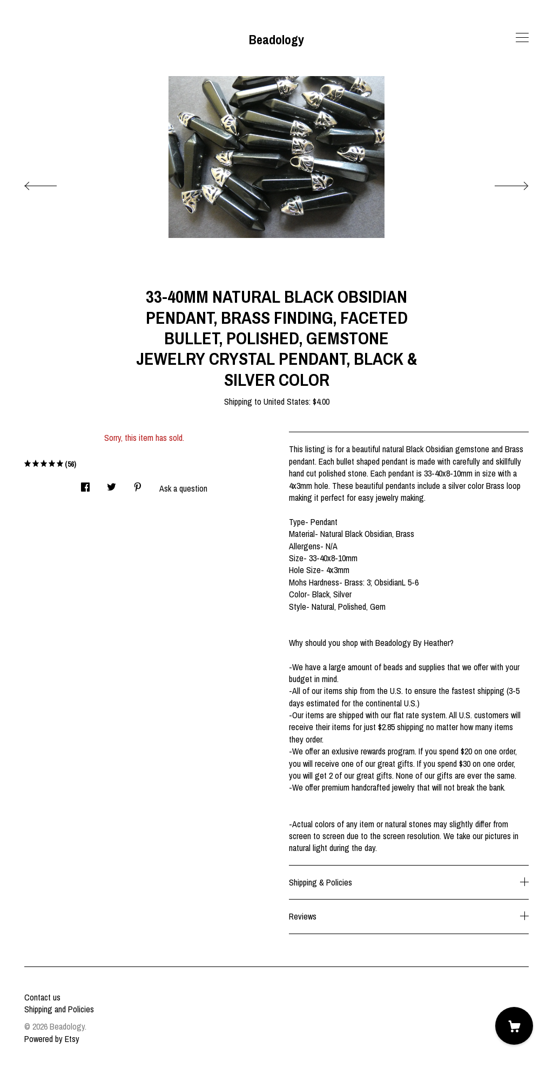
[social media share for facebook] (85, 483)
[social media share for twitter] (111, 483)
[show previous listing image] (51, 183)
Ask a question (183, 488)
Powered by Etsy (51, 1039)
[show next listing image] (502, 183)
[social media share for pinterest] (137, 483)
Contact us (42, 997)
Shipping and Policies (59, 1009)
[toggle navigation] (522, 37)
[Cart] (514, 1026)
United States (286, 401)
